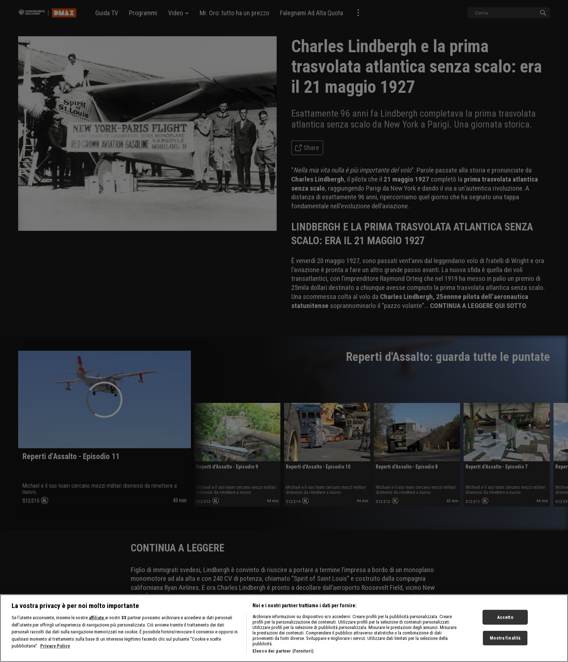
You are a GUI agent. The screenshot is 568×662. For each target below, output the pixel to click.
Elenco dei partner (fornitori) (282, 658)
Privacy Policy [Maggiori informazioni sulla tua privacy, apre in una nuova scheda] (55, 653)
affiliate (97, 625)
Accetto (505, 624)
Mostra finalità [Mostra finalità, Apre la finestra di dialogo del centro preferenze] (505, 645)
